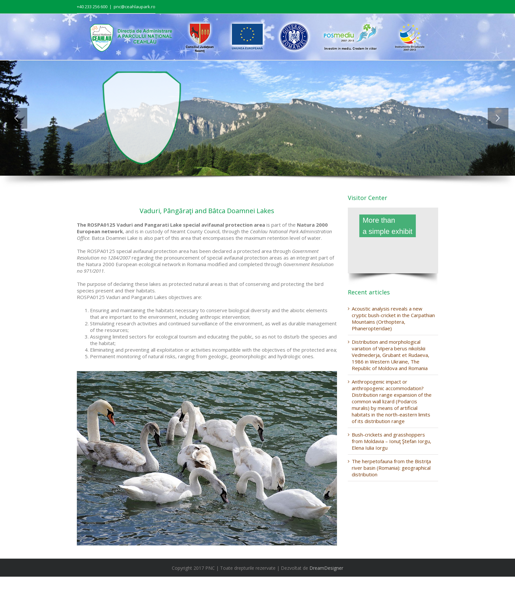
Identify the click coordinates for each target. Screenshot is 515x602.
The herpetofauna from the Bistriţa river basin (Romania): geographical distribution (391, 468)
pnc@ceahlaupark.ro (134, 7)
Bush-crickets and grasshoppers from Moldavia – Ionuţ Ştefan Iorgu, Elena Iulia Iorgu (391, 441)
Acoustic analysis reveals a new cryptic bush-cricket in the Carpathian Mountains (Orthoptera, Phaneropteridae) (393, 318)
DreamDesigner (326, 568)
